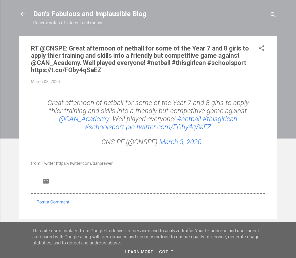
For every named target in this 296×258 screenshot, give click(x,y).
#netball (189, 119)
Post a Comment (53, 202)
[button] (261, 49)
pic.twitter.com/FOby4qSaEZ (168, 127)
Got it (166, 252)
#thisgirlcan (220, 119)
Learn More (139, 252)
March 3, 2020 (180, 142)
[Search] (273, 16)
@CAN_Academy (84, 119)
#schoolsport (104, 127)
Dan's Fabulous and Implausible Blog (90, 14)
